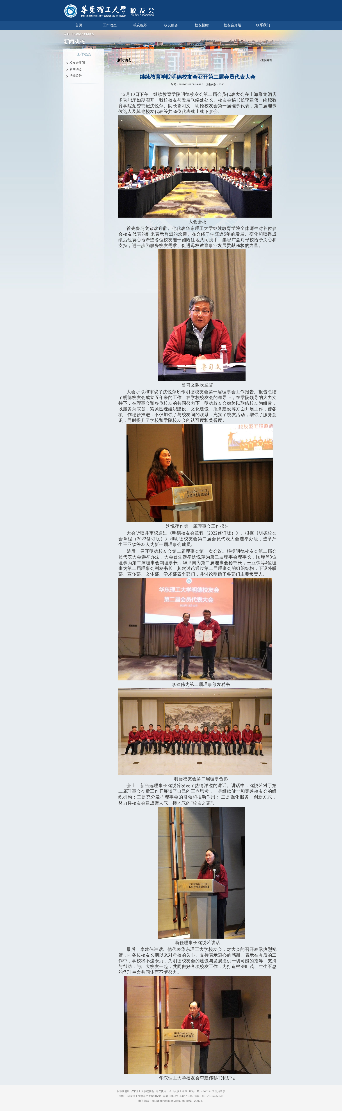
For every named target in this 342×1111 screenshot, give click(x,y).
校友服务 (171, 25)
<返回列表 (266, 60)
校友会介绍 (232, 25)
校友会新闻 (77, 62)
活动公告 (75, 75)
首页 (78, 25)
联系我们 (263, 25)
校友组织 (140, 25)
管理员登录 (218, 1091)
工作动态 (110, 25)
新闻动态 (89, 34)
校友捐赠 (202, 25)
